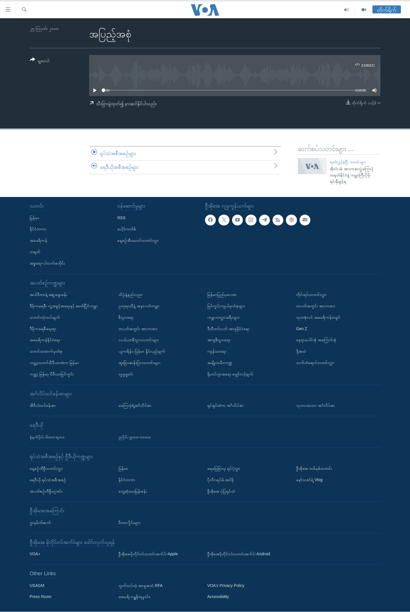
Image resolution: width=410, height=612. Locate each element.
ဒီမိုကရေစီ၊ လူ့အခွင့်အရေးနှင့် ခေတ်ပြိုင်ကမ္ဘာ (64, 306)
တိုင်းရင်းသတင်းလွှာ (311, 294)
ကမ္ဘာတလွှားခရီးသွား (223, 317)
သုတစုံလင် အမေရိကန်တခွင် (318, 317)
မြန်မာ (34, 217)
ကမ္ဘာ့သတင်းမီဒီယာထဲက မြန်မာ (54, 362)
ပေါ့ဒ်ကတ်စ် (126, 229)
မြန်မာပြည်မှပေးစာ (222, 294)
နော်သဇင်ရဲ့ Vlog (309, 479)
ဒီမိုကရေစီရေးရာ (43, 328)
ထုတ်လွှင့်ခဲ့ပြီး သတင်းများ (348, 162)
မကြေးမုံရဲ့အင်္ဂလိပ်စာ (134, 405)
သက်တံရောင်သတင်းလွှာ (315, 362)
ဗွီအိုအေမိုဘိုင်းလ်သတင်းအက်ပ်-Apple (148, 554)
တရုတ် (35, 251)
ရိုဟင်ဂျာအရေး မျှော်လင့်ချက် (230, 374)
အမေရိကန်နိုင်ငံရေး (45, 340)
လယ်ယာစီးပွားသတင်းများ (138, 340)
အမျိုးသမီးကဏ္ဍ (219, 362)
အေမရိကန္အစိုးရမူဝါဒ (134, 597)
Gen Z (301, 328)
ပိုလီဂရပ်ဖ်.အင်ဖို (220, 479)
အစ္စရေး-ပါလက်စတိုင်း (47, 263)
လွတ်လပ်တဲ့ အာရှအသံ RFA (140, 585)
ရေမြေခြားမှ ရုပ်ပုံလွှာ (223, 468)
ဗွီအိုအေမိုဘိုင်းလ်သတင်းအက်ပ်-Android (238, 554)
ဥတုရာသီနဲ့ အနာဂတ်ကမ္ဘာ (138, 306)
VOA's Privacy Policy (225, 585)
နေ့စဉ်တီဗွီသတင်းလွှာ (46, 468)
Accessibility (218, 597)
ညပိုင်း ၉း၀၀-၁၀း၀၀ (134, 437)
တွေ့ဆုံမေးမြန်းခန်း (132, 491)
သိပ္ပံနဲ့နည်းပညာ (130, 294)
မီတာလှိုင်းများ (129, 522)
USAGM (37, 585)
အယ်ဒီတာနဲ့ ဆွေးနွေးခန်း (48, 294)
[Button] (39, 61)
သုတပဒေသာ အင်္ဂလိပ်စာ (315, 405)
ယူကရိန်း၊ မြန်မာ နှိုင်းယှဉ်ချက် (141, 351)
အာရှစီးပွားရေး (218, 340)
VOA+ (35, 554)
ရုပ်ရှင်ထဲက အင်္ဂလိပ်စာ (225, 405)
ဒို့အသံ (301, 351)
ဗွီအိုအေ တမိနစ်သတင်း (314, 468)
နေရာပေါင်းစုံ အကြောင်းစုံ (316, 340)
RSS (121, 217)
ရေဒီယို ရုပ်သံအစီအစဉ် (48, 479)
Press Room (41, 597)
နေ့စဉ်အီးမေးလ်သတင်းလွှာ (138, 240)
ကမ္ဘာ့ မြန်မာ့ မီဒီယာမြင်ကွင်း (52, 374)
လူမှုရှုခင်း (125, 374)
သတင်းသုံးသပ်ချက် (45, 317)
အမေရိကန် (38, 240)
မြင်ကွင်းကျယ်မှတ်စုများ (226, 306)
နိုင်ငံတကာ (38, 229)
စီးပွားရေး (126, 317)
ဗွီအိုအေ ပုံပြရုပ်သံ (221, 491)
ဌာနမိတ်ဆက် (40, 522)
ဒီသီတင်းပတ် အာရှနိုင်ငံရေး (228, 328)
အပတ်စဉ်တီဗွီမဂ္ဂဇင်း (46, 491)
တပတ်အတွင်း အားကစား (137, 328)
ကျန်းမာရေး (216, 351)
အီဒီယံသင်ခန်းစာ (43, 405)
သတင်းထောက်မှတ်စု (46, 351)
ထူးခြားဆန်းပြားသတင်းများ (139, 362)
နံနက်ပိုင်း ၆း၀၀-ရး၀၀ (47, 437)
